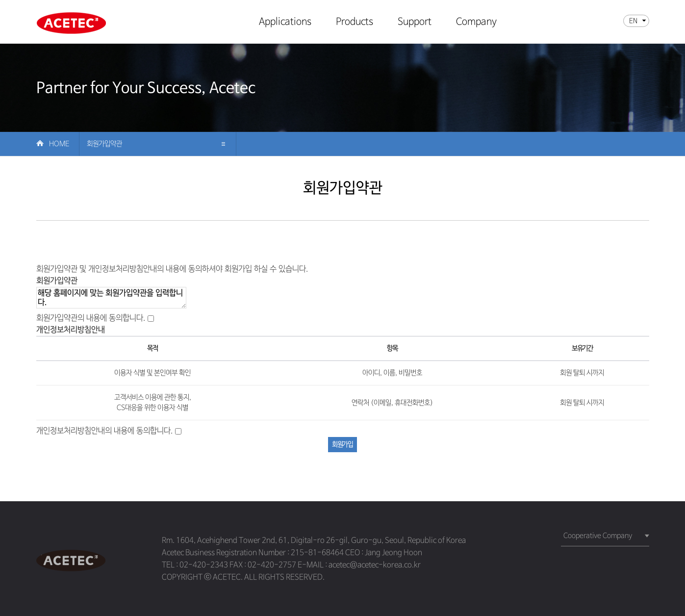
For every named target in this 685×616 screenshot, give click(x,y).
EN (633, 21)
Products (354, 22)
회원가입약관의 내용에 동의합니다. (91, 318)
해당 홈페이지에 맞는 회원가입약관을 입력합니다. (111, 297)
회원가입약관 (104, 144)
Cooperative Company (597, 535)
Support (414, 22)
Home (59, 144)
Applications (285, 22)
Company (476, 22)
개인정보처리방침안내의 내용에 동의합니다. (104, 431)
